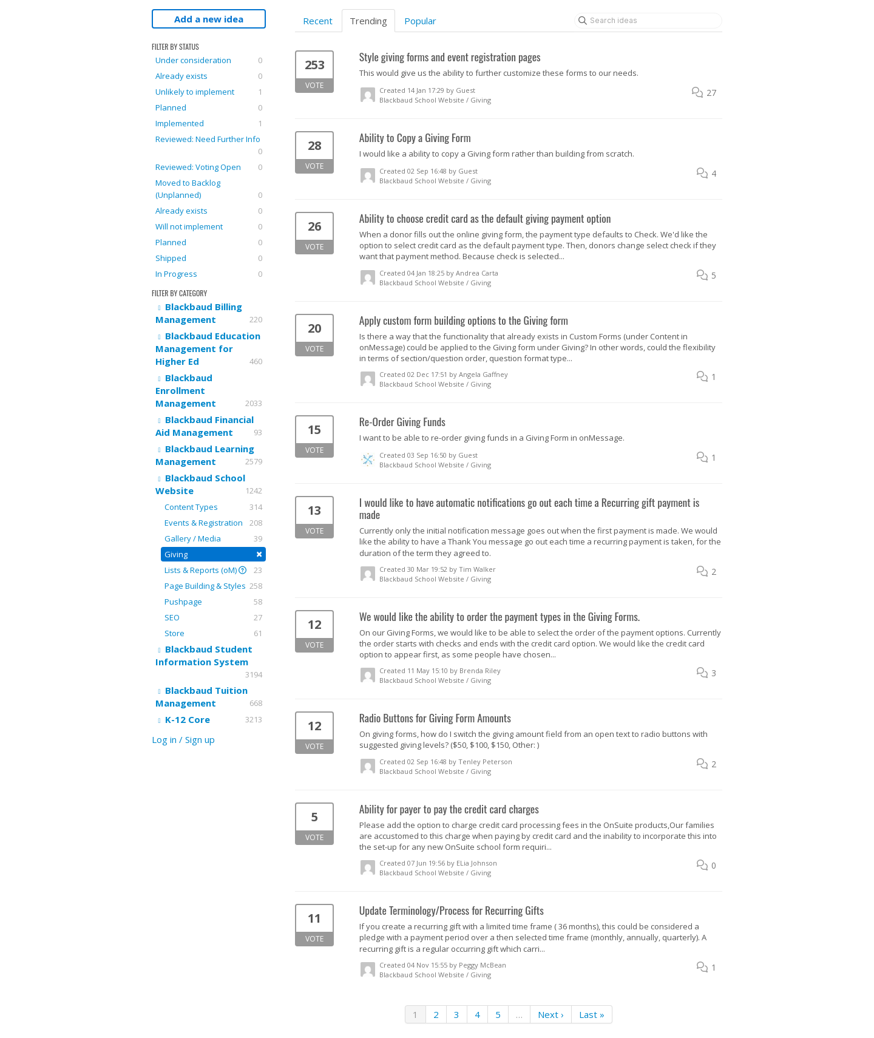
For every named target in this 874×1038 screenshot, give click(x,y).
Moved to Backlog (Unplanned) (208, 189)
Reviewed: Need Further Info (208, 145)
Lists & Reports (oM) (213, 570)
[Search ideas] (648, 21)
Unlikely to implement (208, 92)
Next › (551, 1014)
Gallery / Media (213, 538)
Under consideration (208, 60)
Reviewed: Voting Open (208, 167)
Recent (318, 21)
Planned (208, 107)
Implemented (208, 123)
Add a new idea (208, 19)
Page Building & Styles (213, 586)
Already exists (208, 76)
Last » (592, 1014)
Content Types (213, 507)
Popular (420, 21)
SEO (213, 617)
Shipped (208, 258)
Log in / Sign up (183, 739)
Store (213, 633)
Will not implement (208, 226)
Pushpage (213, 601)
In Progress (208, 274)
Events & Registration (213, 523)
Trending (368, 21)
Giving (213, 554)
